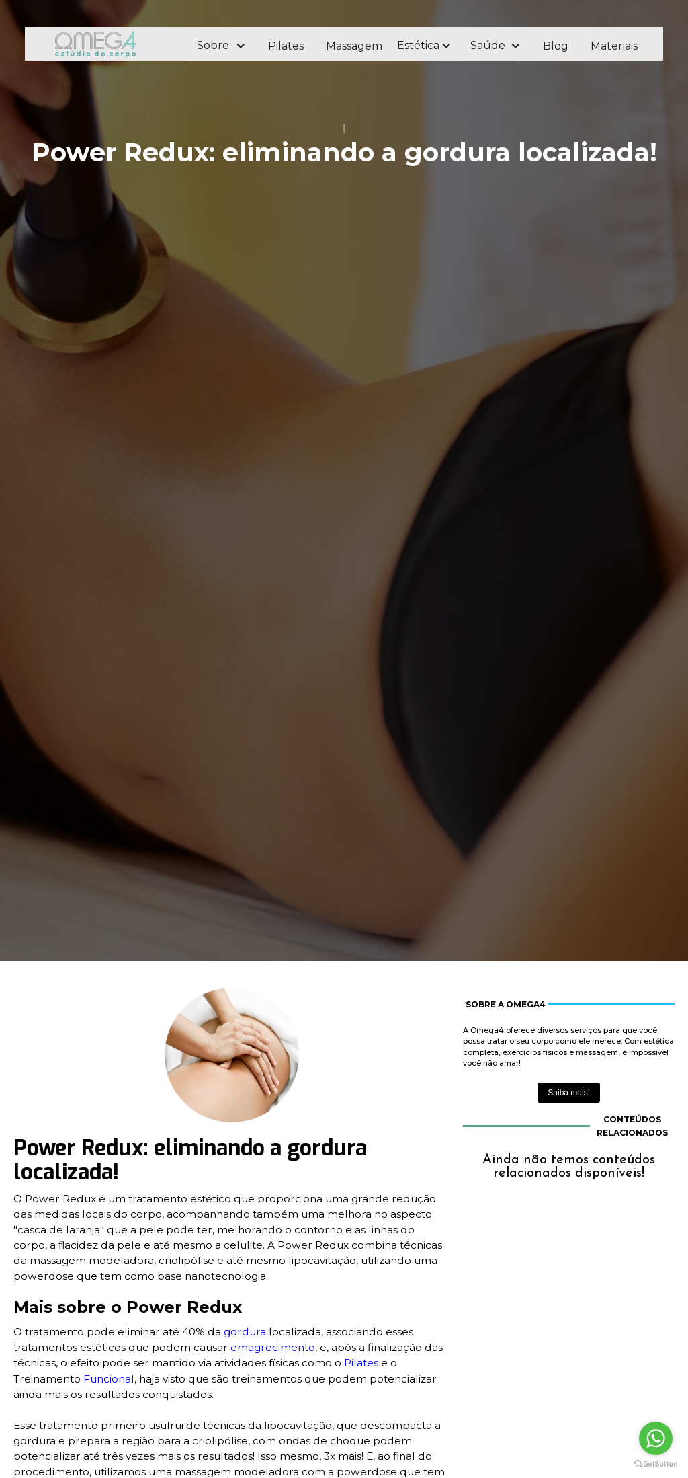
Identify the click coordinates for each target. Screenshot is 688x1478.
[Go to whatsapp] (656, 1438)
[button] (221, 46)
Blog (555, 46)
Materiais (614, 46)
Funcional (108, 1378)
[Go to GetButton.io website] (655, 1464)
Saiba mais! (569, 1092)
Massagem (354, 46)
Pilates (286, 46)
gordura (245, 1331)
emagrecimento (272, 1347)
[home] (113, 44)
